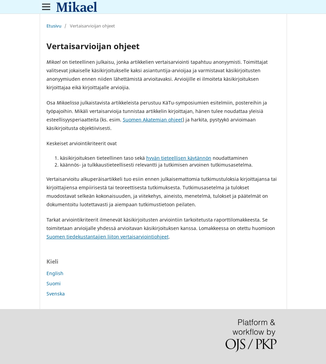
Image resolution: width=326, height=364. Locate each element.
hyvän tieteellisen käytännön (178, 158)
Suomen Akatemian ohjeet (153, 119)
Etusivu (53, 26)
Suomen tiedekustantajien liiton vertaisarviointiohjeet (107, 236)
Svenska (55, 293)
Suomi (53, 283)
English (54, 273)
